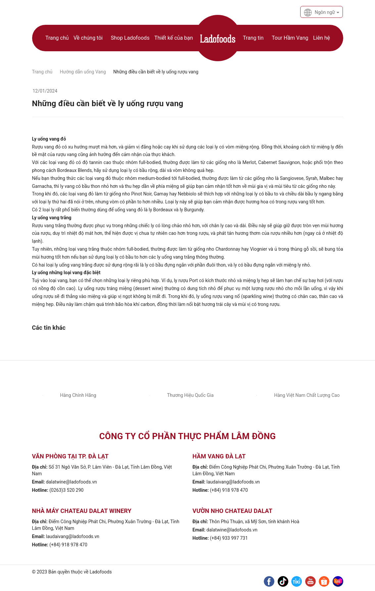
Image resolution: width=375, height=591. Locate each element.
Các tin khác (49, 327)
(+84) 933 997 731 (229, 538)
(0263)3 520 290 (66, 490)
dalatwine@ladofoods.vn (71, 482)
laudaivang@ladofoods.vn (233, 482)
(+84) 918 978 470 (229, 490)
